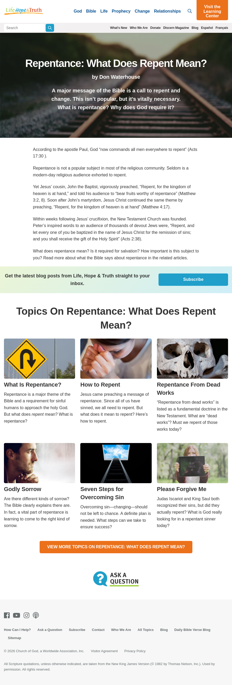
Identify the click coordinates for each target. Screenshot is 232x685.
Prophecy (121, 11)
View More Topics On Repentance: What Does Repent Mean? (116, 547)
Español (207, 28)
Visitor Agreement (104, 651)
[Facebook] (8, 615)
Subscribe (193, 279)
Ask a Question (50, 630)
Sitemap (14, 638)
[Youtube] (17, 615)
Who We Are (138, 28)
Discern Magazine (176, 28)
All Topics (146, 630)
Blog (195, 28)
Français (221, 28)
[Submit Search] (50, 28)
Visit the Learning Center (212, 11)
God (78, 11)
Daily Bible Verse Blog (192, 630)
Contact (98, 630)
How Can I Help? (17, 630)
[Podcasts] (37, 615)
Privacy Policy (135, 651)
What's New (118, 28)
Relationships (167, 11)
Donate (155, 28)
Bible (91, 11)
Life (104, 11)
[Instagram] (27, 615)
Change (142, 11)
